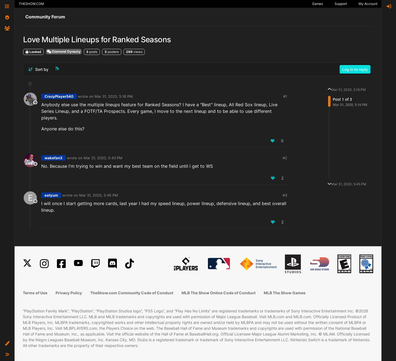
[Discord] (112, 264)
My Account (368, 4)
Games (317, 4)
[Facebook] (61, 264)
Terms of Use (35, 292)
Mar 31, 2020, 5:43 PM (103, 158)
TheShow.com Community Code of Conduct (131, 292)
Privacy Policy (69, 292)
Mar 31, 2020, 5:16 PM (114, 96)
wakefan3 (53, 158)
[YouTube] (78, 264)
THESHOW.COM (31, 4)
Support (341, 4)
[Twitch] (95, 264)
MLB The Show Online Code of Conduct (218, 292)
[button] (7, 343)
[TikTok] (129, 264)
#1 (285, 96)
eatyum (51, 195)
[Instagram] (44, 264)
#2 (285, 158)
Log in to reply (355, 69)
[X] (27, 264)
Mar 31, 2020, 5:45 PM (98, 195)
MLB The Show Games (285, 292)
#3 (285, 195)
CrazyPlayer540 (59, 96)
